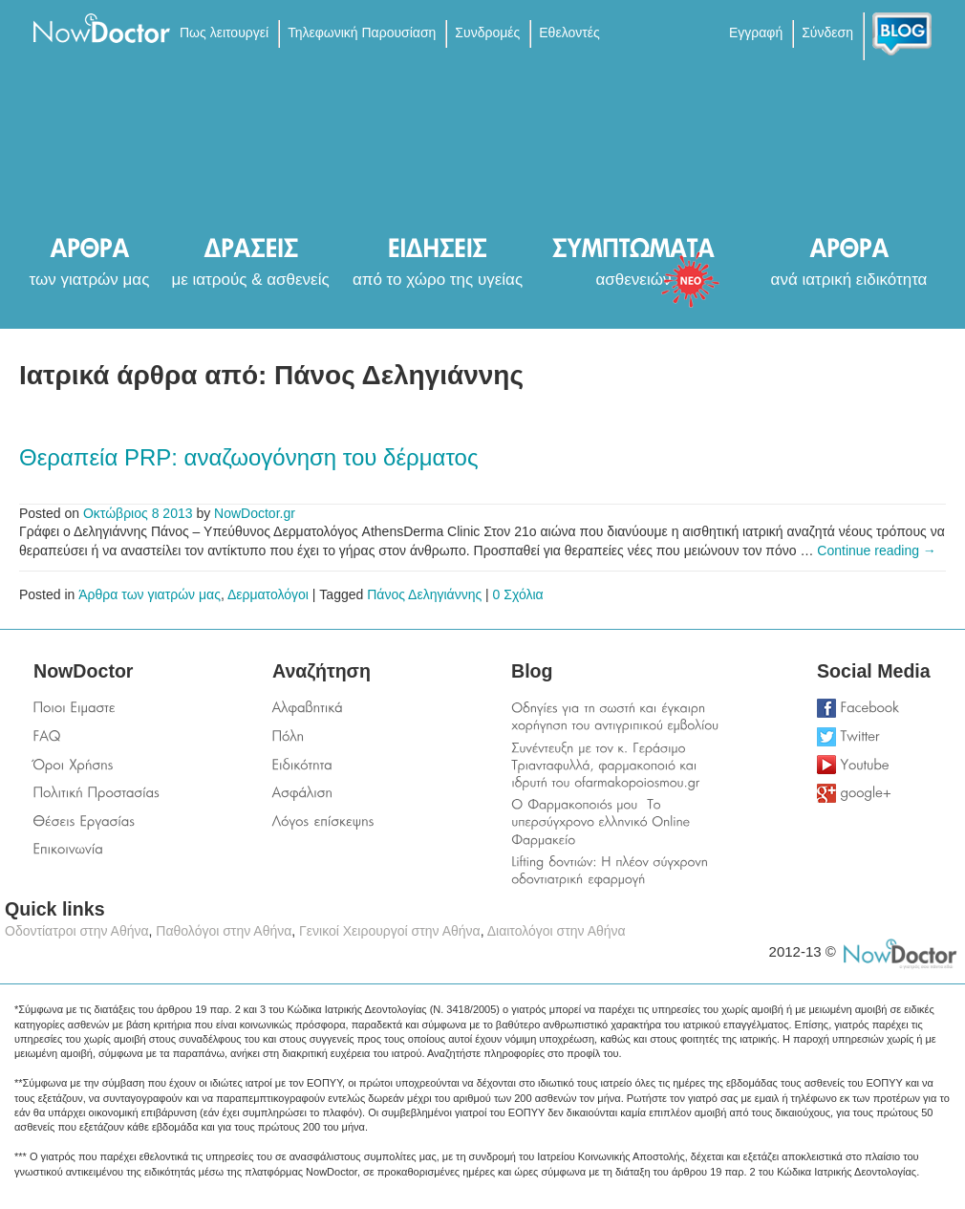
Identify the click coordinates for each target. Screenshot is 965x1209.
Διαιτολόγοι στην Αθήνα (556, 931)
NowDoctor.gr (254, 513)
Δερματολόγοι (268, 594)
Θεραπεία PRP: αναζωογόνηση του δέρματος (248, 457)
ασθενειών (634, 279)
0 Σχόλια (518, 594)
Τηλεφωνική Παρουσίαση (362, 32)
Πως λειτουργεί (224, 32)
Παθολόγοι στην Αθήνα (223, 931)
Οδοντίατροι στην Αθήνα (77, 931)
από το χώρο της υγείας (438, 279)
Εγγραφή (756, 32)
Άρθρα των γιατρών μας (149, 594)
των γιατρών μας (90, 279)
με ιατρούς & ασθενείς (250, 279)
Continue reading (876, 550)
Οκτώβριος (115, 513)
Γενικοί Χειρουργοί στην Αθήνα (390, 931)
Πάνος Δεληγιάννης (424, 594)
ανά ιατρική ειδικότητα (849, 279)
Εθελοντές (569, 32)
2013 (177, 513)
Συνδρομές (487, 32)
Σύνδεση (827, 32)
